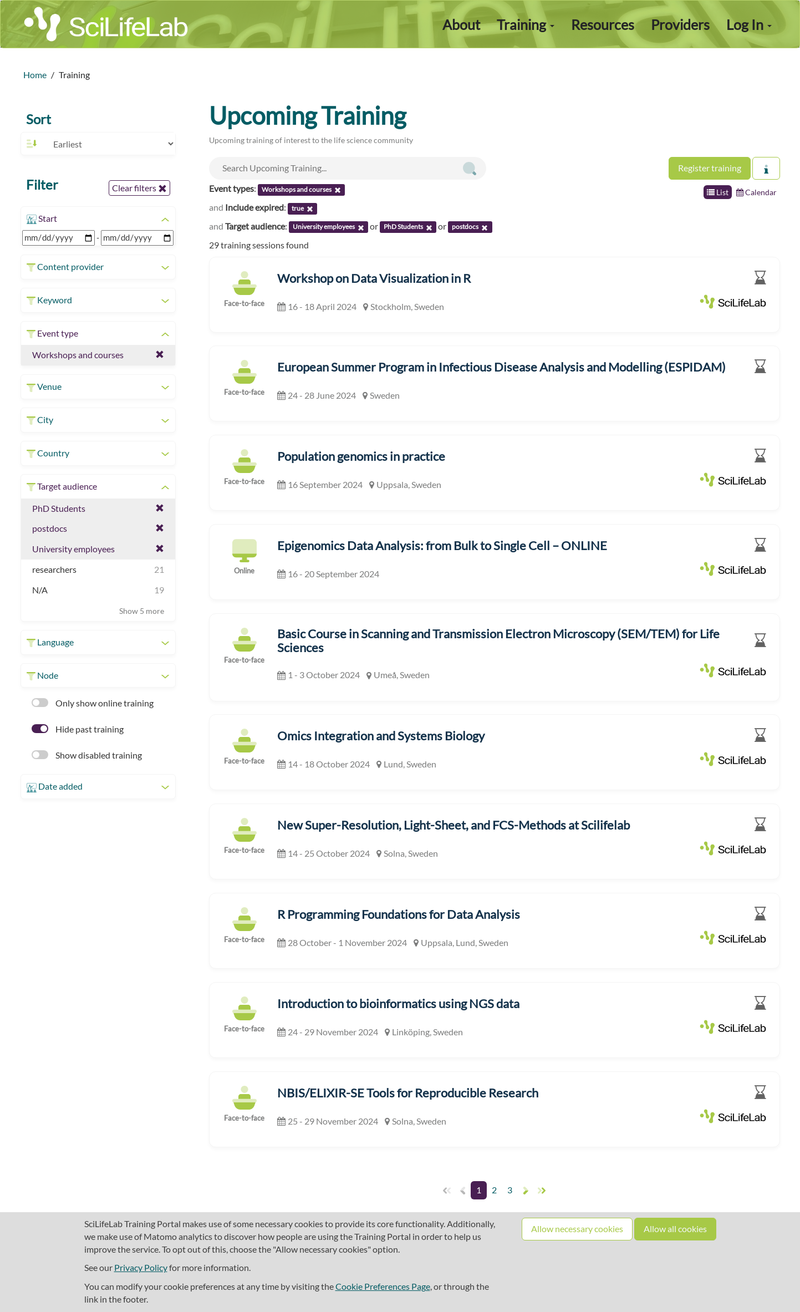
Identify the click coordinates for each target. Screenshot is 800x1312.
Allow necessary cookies (577, 1228)
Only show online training (93, 703)
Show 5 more (141, 611)
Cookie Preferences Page (382, 1286)
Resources (602, 24)
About (461, 24)
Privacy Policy (140, 1267)
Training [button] (525, 24)
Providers (680, 24)
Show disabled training (87, 755)
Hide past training (78, 729)
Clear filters (139, 188)
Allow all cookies (675, 1228)
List (717, 192)
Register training (709, 167)
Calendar (756, 192)
